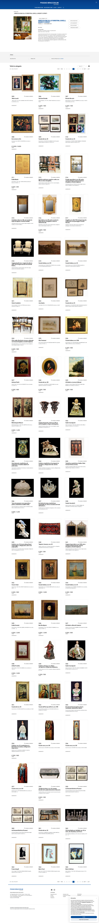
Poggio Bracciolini (53, 903)
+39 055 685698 (14, 904)
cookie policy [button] (78, 903)
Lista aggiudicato (73, 22)
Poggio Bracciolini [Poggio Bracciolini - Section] (39, 7)
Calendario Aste (65, 903)
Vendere (64, 905)
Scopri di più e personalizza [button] (84, 919)
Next (85, 79)
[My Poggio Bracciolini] (96, 3)
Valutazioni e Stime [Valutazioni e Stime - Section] (48, 7)
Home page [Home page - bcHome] (16, 11)
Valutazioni (52, 906)
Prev (60, 79)
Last (89, 79)
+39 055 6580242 (21, 904)
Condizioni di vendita (74, 27)
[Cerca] (49, 54)
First (56, 79)
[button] (19, 61)
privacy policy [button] (82, 912)
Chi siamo (52, 905)
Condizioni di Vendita (66, 904)
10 (81, 79)
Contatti (51, 904)
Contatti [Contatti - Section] (59, 7)
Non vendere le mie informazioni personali (84, 908)
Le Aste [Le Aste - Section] (55, 7)
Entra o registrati (73, 20)
